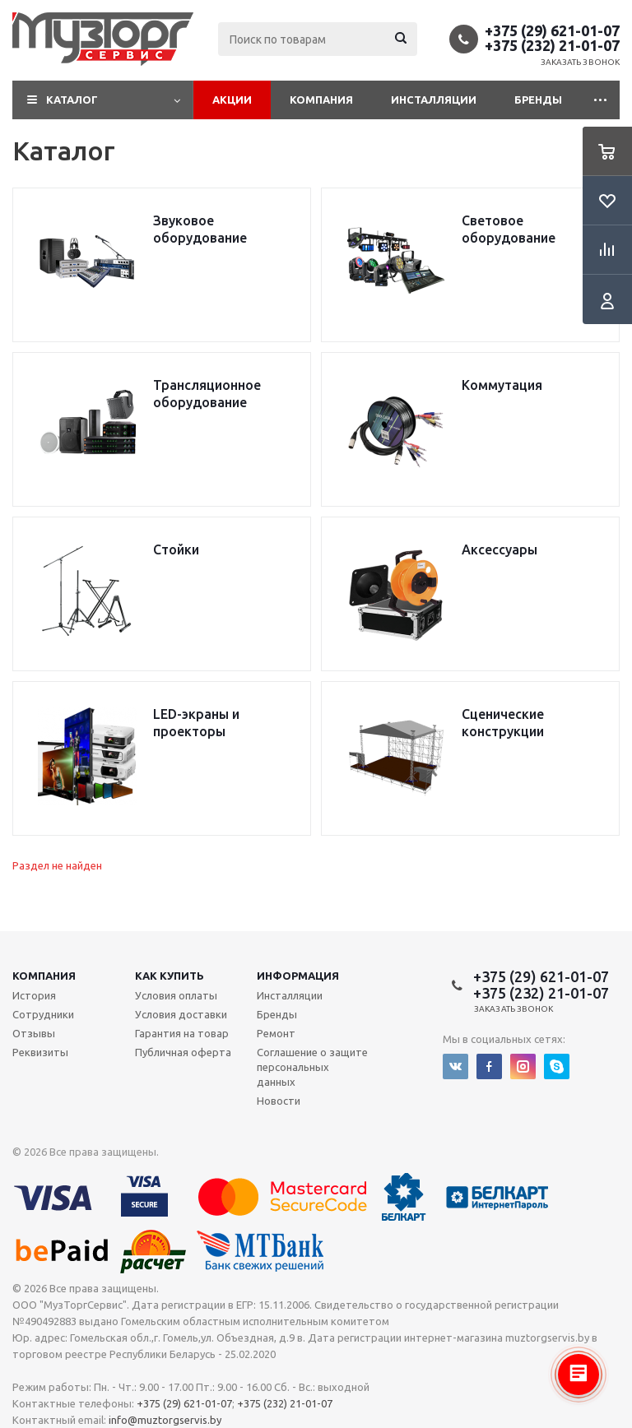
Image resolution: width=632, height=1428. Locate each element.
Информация (298, 975)
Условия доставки (181, 1014)
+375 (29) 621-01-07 (552, 30)
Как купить (169, 975)
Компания (321, 99)
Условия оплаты (176, 995)
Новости (278, 1100)
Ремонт (276, 1033)
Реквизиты (40, 1052)
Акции (232, 99)
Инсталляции (433, 99)
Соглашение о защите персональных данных (312, 1066)
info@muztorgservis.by (165, 1420)
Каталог (72, 99)
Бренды (538, 99)
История (34, 995)
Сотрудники (43, 1014)
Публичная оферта (183, 1052)
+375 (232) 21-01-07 (552, 45)
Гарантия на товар (182, 1033)
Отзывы (33, 1033)
